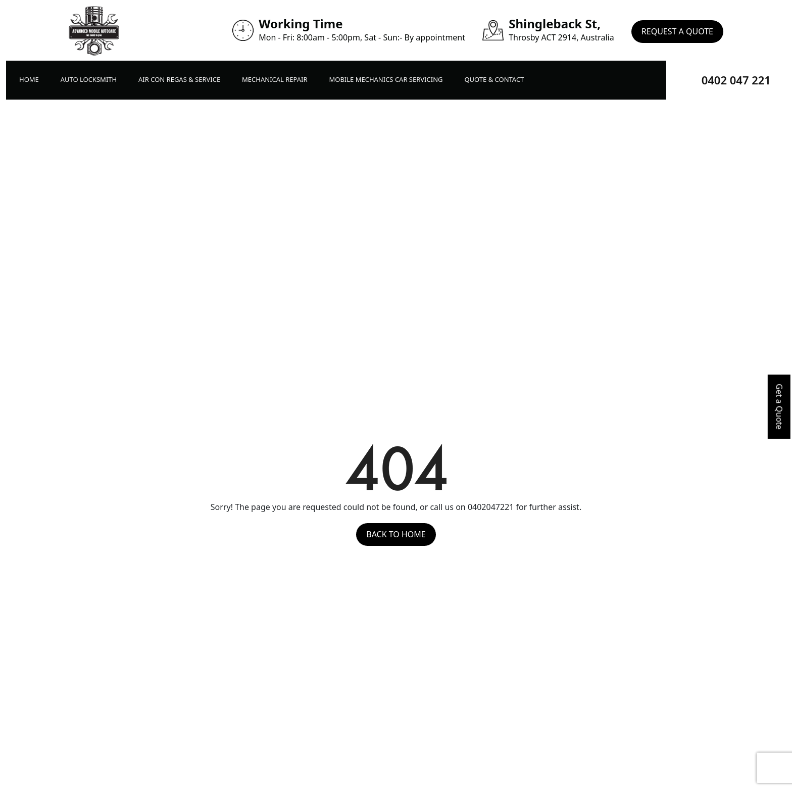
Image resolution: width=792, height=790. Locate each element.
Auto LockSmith (89, 79)
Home (29, 79)
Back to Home (395, 534)
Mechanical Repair (275, 79)
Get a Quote (779, 407)
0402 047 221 (736, 79)
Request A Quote (677, 30)
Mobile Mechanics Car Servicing (385, 79)
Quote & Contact (494, 79)
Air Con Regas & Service (179, 79)
